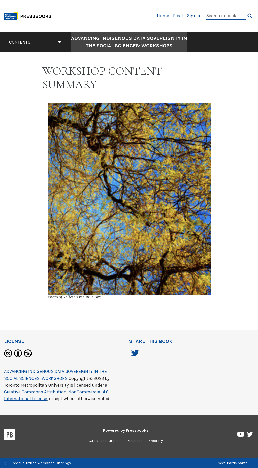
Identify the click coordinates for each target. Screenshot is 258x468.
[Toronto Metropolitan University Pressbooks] (29, 15)
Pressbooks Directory (145, 441)
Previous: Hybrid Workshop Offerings (37, 463)
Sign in (194, 15)
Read (178, 15)
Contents (35, 42)
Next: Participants (236, 463)
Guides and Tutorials (105, 441)
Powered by (126, 430)
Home (163, 15)
